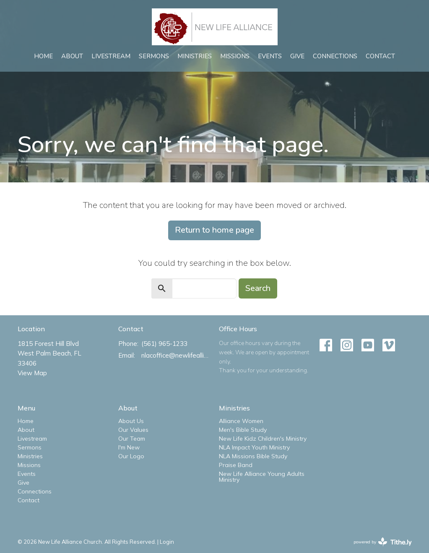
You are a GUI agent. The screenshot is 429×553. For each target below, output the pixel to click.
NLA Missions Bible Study (253, 456)
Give (297, 56)
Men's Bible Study (243, 430)
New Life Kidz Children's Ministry (263, 438)
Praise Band (235, 465)
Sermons (154, 56)
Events (270, 56)
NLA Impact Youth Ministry (254, 447)
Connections (335, 56)
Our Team (131, 438)
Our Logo (131, 456)
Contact (380, 56)
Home (43, 56)
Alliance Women (241, 421)
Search (257, 288)
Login (167, 541)
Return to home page (214, 230)
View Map (32, 373)
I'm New (129, 447)
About (72, 56)
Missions (235, 56)
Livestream (110, 56)
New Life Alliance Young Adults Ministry (261, 476)
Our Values (133, 430)
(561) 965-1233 (164, 344)
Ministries (194, 56)
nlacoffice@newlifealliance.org (176, 355)
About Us (131, 421)
